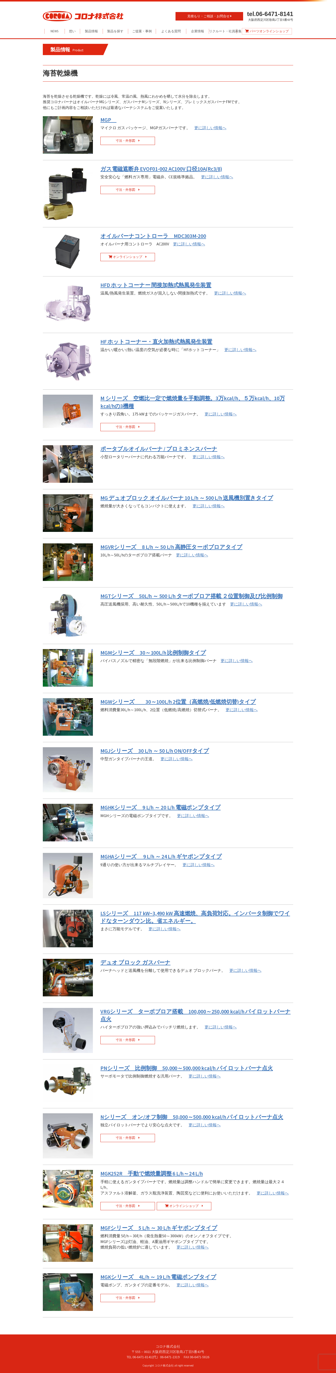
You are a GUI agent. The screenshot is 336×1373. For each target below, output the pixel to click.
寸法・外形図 (128, 140)
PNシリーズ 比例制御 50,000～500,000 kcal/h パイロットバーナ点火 (186, 1068)
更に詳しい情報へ (210, 127)
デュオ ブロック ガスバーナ (135, 962)
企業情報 (197, 31)
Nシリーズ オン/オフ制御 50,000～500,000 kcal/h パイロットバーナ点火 (191, 1117)
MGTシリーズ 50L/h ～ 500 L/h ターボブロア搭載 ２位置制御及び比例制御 (191, 596)
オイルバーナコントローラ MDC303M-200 (153, 236)
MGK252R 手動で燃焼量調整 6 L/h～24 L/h (151, 1173)
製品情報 (91, 31)
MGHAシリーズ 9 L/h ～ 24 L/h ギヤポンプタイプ (161, 856)
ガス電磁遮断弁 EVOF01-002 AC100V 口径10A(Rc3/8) (161, 169)
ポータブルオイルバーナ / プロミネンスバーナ (158, 448)
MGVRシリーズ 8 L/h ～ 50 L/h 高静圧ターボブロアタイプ (171, 547)
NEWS (54, 31)
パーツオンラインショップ (267, 31)
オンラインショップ (128, 257)
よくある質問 (171, 31)
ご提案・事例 (142, 31)
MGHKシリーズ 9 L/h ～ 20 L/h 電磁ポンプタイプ (160, 807)
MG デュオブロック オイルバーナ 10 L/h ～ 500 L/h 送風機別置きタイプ (186, 498)
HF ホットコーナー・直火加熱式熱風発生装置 (156, 341)
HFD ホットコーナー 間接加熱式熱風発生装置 (155, 285)
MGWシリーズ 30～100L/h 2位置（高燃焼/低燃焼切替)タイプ (178, 701)
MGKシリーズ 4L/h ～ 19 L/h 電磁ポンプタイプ (158, 1277)
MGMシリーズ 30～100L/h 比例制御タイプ (153, 652)
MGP (108, 119)
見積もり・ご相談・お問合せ (209, 16)
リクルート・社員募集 (223, 31)
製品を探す (115, 31)
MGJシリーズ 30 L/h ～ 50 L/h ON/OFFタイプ (154, 750)
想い (72, 31)
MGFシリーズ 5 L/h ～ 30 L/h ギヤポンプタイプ (158, 1228)
